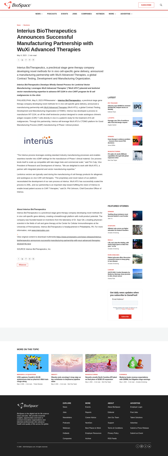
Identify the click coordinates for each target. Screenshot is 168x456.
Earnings (123, 374)
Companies (86, 14)
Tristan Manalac (38, 384)
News (38, 14)
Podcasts (52, 14)
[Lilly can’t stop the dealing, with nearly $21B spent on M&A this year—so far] (137, 244)
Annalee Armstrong (113, 233)
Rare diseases (113, 255)
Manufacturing (114, 151)
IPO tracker (113, 103)
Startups (111, 226)
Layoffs (111, 118)
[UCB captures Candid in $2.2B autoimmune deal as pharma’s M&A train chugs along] (33, 363)
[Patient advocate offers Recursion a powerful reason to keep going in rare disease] (137, 259)
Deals (110, 240)
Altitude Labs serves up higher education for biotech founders (118, 229)
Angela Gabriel (112, 125)
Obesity (54, 374)
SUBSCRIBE (146, 5)
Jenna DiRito (111, 145)
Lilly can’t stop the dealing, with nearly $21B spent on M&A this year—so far (118, 244)
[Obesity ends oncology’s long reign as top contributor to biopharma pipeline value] (67, 363)
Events (64, 14)
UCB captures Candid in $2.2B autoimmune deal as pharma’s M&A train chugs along (32, 379)
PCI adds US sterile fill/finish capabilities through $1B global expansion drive (118, 156)
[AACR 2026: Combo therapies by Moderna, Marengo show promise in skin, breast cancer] (137, 274)
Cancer (111, 270)
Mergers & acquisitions (26, 374)
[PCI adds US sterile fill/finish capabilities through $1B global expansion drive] (137, 155)
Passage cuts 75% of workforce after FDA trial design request (118, 121)
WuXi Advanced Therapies (55, 107)
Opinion (111, 136)
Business (27, 25)
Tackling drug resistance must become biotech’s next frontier (118, 215)
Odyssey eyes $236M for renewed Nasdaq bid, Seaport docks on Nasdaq (119, 107)
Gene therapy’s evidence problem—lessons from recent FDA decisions (119, 141)
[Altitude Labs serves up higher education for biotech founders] (137, 230)
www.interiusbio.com (40, 230)
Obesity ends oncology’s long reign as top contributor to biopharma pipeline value (66, 379)
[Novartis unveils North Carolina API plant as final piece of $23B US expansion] (101, 363)
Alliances (22, 265)
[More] (42, 14)
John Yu (110, 218)
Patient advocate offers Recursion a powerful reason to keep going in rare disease (119, 259)
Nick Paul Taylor (112, 160)
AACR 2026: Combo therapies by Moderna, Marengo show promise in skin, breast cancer (119, 274)
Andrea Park (111, 278)
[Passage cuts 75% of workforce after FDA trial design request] (137, 122)
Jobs (74, 14)
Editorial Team (112, 112)
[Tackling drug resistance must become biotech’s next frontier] (137, 216)
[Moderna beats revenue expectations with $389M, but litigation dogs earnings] (135, 363)
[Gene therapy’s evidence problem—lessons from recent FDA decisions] (137, 140)
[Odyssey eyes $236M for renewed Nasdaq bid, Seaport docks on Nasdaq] (137, 107)
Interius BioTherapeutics (69, 100)
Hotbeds (100, 14)
